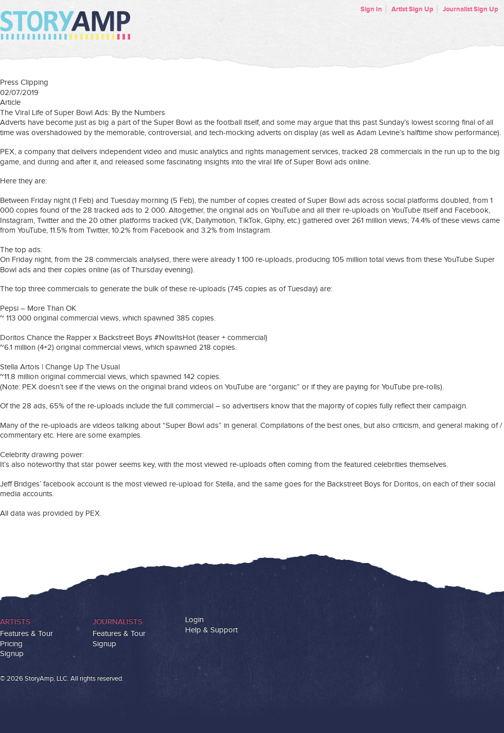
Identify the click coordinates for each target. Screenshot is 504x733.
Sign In (371, 9)
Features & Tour (26, 633)
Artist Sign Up (412, 9)
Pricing (11, 644)
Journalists (117, 621)
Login (194, 619)
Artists (15, 621)
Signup (12, 653)
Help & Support (211, 630)
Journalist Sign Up (470, 9)
